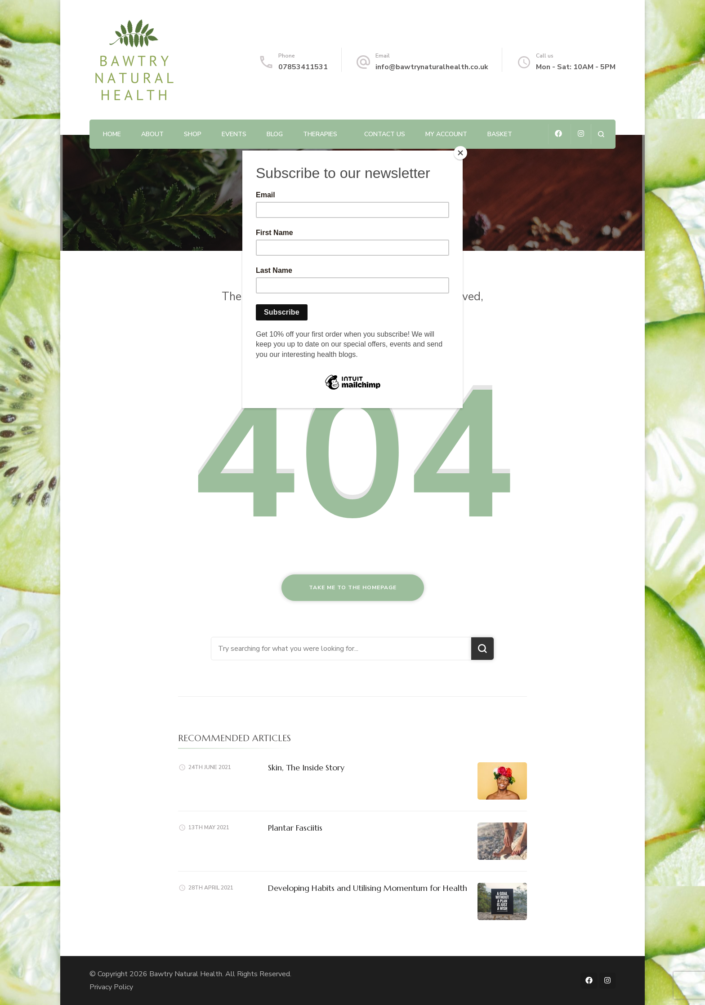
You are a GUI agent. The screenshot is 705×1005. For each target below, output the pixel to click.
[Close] (460, 153)
